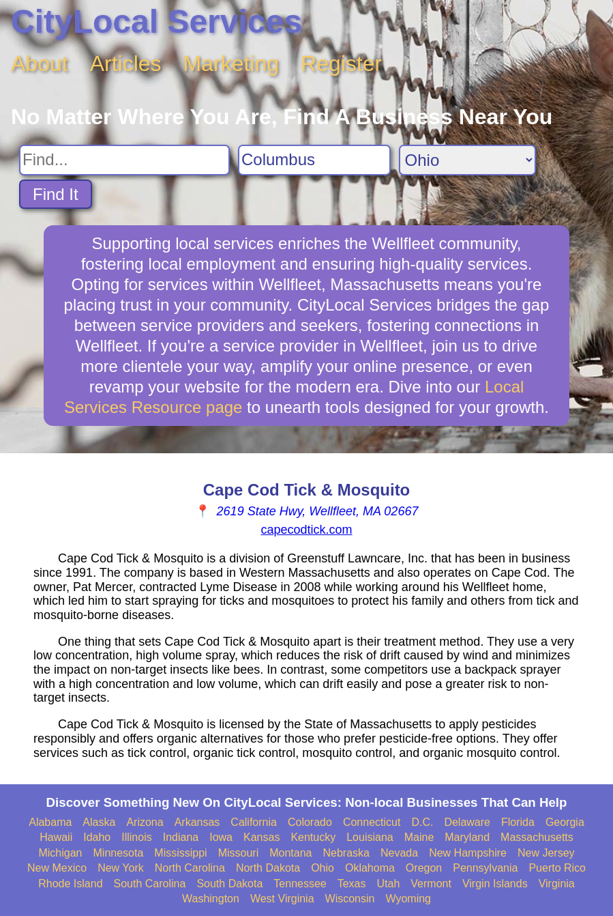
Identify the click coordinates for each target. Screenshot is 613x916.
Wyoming (408, 898)
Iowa (221, 837)
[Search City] (314, 160)
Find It (55, 194)
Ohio (322, 868)
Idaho (96, 837)
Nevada (399, 853)
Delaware (467, 822)
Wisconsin (350, 898)
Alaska (99, 822)
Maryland (467, 837)
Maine (419, 837)
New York (121, 868)
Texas (352, 883)
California (253, 822)
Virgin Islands (495, 883)
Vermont (430, 883)
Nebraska (346, 853)
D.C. (422, 822)
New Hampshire (468, 853)
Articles (126, 63)
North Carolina (190, 868)
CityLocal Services (156, 21)
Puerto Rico (557, 868)
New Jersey (546, 853)
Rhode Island (70, 883)
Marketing (231, 63)
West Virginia (282, 898)
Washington (210, 898)
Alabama (50, 822)
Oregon (424, 868)
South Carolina (150, 883)
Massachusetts (536, 837)
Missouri (238, 853)
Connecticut (372, 822)
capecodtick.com (306, 529)
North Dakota (268, 868)
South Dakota (229, 883)
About (39, 63)
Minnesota (118, 853)
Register (341, 63)
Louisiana (369, 837)
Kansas (261, 837)
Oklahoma (370, 868)
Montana (290, 853)
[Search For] (124, 160)
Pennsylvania (485, 868)
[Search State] (467, 160)
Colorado (310, 822)
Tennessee (299, 883)
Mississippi (180, 853)
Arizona (144, 822)
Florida (518, 822)
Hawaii (56, 837)
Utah (388, 883)
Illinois (136, 837)
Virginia (557, 883)
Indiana (181, 837)
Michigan (60, 853)
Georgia (564, 822)
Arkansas (197, 822)
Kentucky (312, 837)
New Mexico (57, 868)
